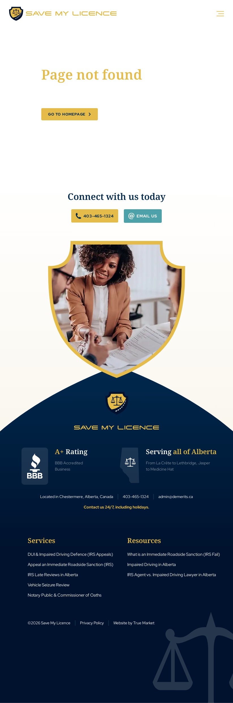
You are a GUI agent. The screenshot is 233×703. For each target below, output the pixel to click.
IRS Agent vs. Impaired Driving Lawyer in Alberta (171, 575)
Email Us (142, 216)
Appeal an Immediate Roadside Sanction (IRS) (70, 564)
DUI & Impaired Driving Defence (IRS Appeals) (70, 554)
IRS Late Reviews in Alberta (53, 575)
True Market (143, 622)
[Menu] (220, 13)
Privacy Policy (92, 622)
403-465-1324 (95, 216)
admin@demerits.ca (175, 496)
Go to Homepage (66, 114)
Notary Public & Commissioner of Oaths (65, 595)
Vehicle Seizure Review (49, 585)
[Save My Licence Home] (116, 411)
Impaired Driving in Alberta (151, 564)
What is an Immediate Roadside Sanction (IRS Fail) (173, 554)
